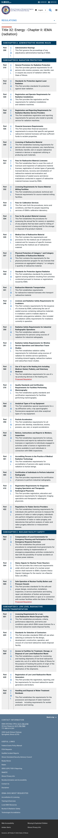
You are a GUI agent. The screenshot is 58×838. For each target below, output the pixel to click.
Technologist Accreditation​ (11, 812)
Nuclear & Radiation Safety (11, 809)
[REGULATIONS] (53, 20)
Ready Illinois (6, 761)
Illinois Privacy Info (8, 776)
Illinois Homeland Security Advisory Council (17, 757)
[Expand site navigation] (56, 10)
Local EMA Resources (9, 805)
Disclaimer (5, 787)
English (40, 10)
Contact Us (5, 784)
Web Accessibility (8, 823)
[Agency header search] (50, 10)
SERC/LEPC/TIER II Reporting (12, 768)
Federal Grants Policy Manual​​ (12, 745)
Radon (4, 765)
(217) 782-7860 (20, 726)
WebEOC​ (5, 772)
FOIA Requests (7, 749)
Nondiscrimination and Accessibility (14, 780)
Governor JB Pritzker (8, 833)
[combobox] (42, 10)
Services (52, 2)
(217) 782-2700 (23, 724)
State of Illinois (23, 833)
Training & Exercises (9, 801)
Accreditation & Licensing (10, 797)
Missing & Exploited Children (37, 823)
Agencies (42, 2)
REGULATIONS (9, 20)
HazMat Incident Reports (10, 753)
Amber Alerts (6, 827)
